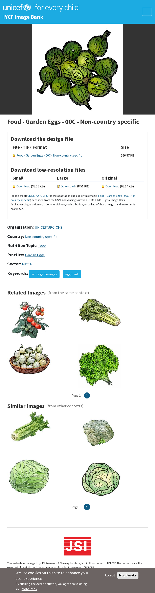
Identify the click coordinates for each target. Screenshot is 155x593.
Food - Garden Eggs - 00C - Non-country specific (49, 155)
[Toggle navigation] (147, 12)
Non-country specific (41, 236)
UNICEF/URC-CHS (37, 196)
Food (42, 245)
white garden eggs (44, 274)
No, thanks (128, 577)
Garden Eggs (35, 255)
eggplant (71, 274)
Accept (110, 577)
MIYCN (27, 264)
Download (23, 186)
